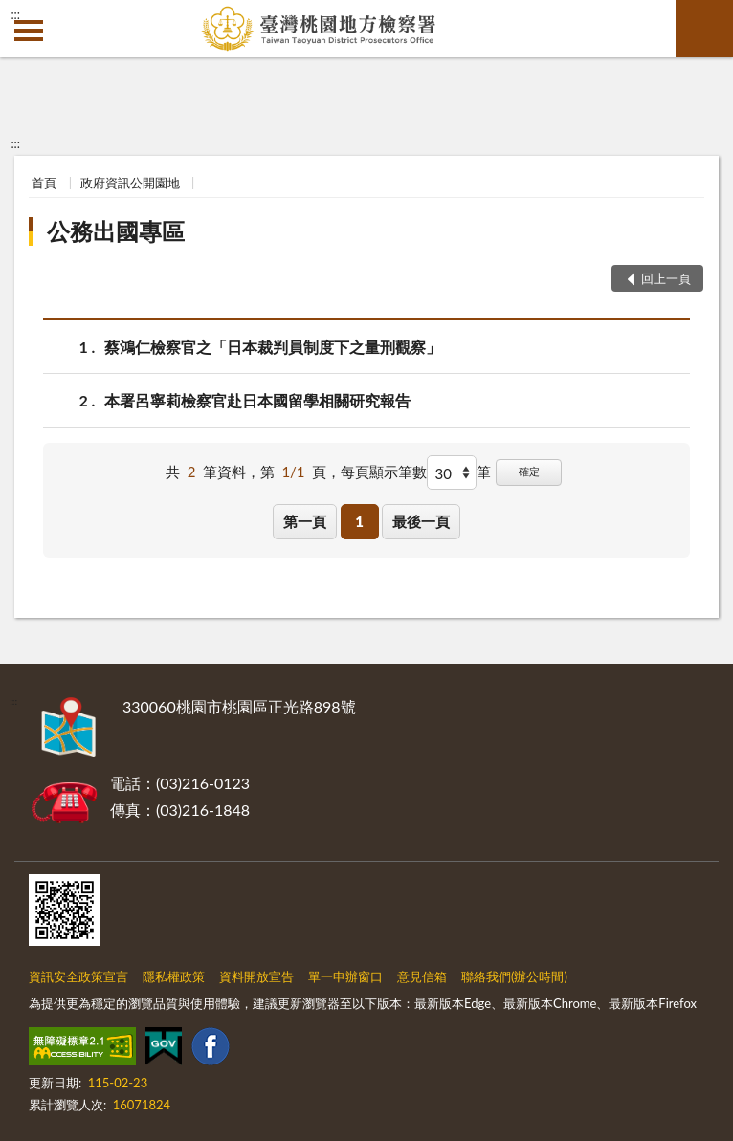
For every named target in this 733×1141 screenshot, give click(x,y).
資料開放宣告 (256, 976)
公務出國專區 (116, 231)
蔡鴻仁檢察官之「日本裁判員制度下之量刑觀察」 (272, 347)
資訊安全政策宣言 (78, 976)
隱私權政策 (174, 976)
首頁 (44, 182)
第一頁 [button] (304, 521)
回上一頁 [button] (666, 278)
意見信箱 (422, 976)
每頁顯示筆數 (384, 471)
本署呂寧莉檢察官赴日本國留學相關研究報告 (257, 400)
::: (15, 14)
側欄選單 (28, 30)
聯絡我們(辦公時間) (514, 976)
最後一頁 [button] (421, 521)
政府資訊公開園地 (130, 182)
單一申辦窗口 (345, 976)
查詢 (704, 28)
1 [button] (359, 521)
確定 (529, 471)
